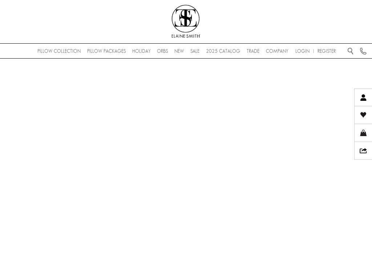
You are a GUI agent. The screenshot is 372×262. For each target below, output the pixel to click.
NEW (179, 51)
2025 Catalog (223, 51)
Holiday (141, 51)
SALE (194, 51)
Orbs (162, 51)
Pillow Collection (59, 51)
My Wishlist (363, 115)
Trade (253, 51)
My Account (363, 97)
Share (363, 151)
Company (277, 51)
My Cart (363, 133)
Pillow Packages (106, 51)
